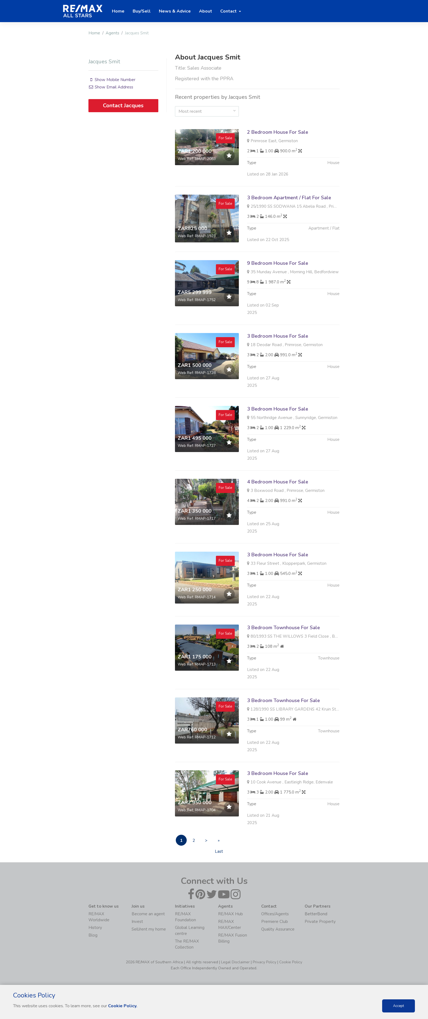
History (95, 927)
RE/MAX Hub (230, 914)
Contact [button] (229, 11)
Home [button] (118, 11)
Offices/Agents (275, 914)
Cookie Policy (290, 962)
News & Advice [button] (175, 11)
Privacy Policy (264, 962)
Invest (137, 921)
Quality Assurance (278, 929)
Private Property (320, 921)
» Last (219, 842)
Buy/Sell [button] (142, 11)
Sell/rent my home (149, 929)
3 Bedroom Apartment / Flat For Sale (289, 209)
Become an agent (148, 914)
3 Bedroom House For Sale (277, 347)
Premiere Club (274, 921)
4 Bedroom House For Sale (277, 493)
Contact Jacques (123, 105)
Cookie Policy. (122, 1006)
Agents (112, 33)
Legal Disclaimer (235, 962)
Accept (398, 1005)
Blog (92, 935)
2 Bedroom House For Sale (277, 132)
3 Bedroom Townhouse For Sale (283, 639)
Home (94, 33)
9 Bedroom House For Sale (277, 274)
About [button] (205, 11)
